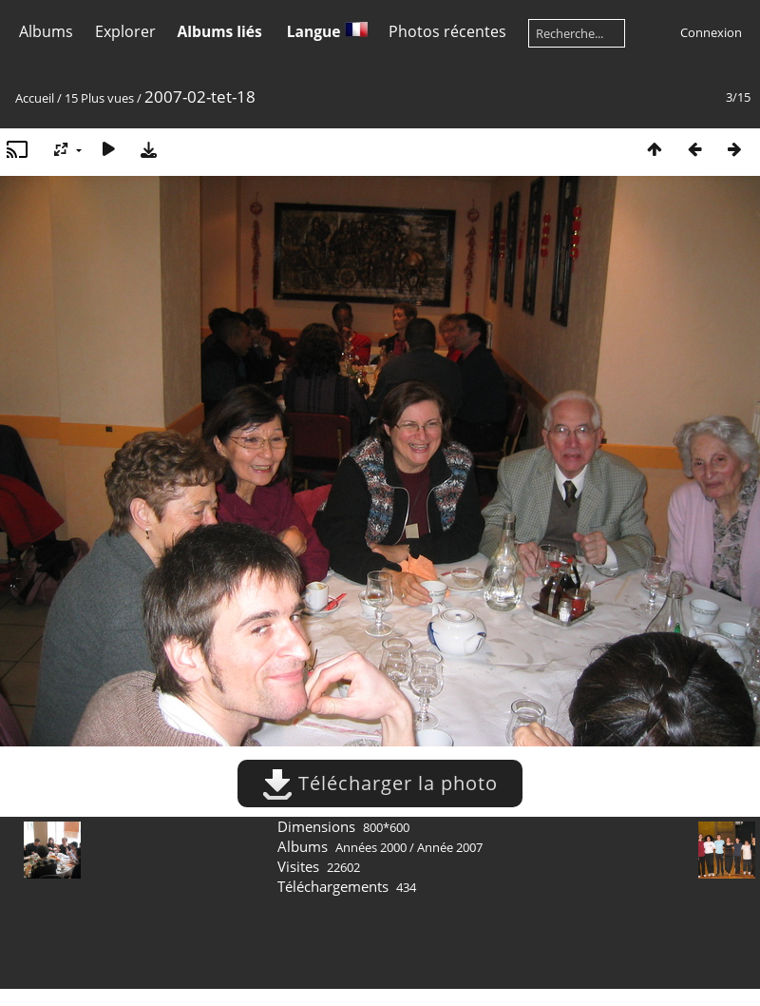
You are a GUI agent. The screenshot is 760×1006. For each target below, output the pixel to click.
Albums (46, 31)
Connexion (711, 32)
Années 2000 (371, 847)
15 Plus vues (99, 97)
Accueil (34, 97)
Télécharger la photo (380, 783)
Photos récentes (447, 31)
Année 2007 (450, 847)
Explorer (125, 31)
